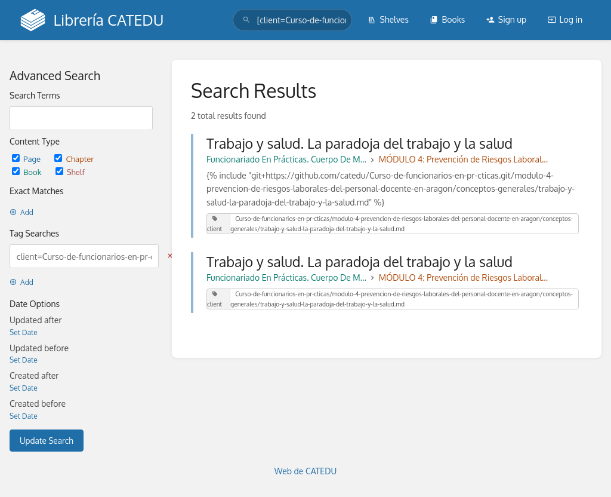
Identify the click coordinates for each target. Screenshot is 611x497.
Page (27, 159)
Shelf (70, 172)
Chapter (74, 159)
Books (447, 19)
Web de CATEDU (305, 471)
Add (21, 212)
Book (28, 172)
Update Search (46, 440)
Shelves (388, 19)
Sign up (506, 19)
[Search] (246, 20)
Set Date (24, 332)
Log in (565, 19)
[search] (292, 20)
